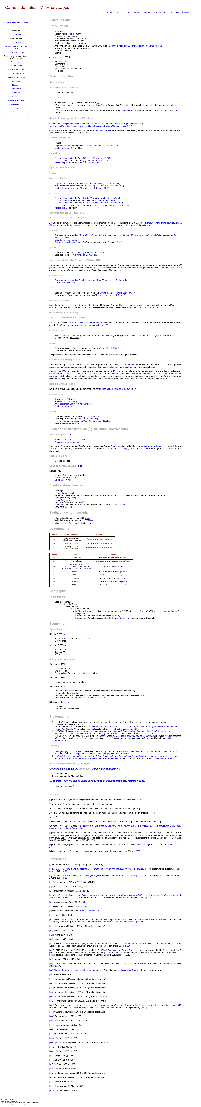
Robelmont (142, 46)
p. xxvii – (89, 911)
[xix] (104, 449)
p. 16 (65, 871)
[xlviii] (68, 702)
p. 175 (136, 851)
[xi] (79, 401)
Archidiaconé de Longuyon (67, 442)
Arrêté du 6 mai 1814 (93, 252)
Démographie (59, 528)
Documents (127, 12)
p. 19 (65, 878)
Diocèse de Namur (63, 477)
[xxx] (69, 507)
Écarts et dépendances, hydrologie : (70, 763)
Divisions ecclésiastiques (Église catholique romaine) (88, 429)
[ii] (98, 102)
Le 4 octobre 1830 (57, 371)
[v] (62, 113)
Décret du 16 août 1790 (88, 163)
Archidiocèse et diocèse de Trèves (70, 440)
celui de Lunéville (103, 130)
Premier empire (58, 455)
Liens (178, 12)
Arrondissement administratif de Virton (72, 404)
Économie (56, 623)
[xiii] (72, 406)
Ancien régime (57, 82)
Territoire (117, 12)
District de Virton (62, 338)
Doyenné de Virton (63, 480)
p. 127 (149, 1007)
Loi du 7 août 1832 (93, 416)
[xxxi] (89, 518)
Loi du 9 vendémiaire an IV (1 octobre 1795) (98, 146)
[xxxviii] (120, 566)
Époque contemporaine (62, 167)
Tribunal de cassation (64, 158)
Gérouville (113, 46)
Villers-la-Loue (60, 20)
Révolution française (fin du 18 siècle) (71, 118)
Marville (146, 449)
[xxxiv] (109, 543)
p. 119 (127, 946)
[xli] (125, 578)
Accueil (109, 12)
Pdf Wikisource (145, 826)
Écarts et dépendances (66, 485)
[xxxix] (125, 572)
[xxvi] (73, 498)
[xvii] (51, 943)
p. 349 (150, 734)
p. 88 (83, 902)
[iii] (61, 107)
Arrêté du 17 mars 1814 (88, 255)
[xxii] (74, 477)
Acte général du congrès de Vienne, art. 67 (156, 335)
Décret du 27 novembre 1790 (96, 158)
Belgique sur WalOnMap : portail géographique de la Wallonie (101, 754)
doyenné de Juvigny (119, 449)
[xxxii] (91, 520)
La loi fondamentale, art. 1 (94, 325)
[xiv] (96, 419)
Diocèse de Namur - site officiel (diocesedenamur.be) (78, 970)
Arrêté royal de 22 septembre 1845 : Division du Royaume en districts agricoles (107, 922)
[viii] (120, 242)
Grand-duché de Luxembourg (68, 335)
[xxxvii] (127, 561)
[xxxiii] (109, 539)
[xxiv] (71, 493)
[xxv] (163, 495)
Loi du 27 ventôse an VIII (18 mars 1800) (101, 198)
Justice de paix (61, 163)
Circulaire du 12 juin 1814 (114, 280)
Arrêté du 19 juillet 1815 (108, 348)
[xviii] (51, 950)
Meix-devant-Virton (127, 46)
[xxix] (123, 505)
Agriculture (55, 629)
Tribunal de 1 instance (66, 205)
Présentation (58, 26)
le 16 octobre (117, 371)
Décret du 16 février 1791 (97, 160)
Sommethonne (155, 46)
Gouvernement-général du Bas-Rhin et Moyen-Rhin (78, 280)
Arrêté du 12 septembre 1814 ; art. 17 (109, 295)
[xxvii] (71, 500)
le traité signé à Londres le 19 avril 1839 (117, 389)
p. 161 (77, 738)
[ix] (123, 270)
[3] (50, 844)
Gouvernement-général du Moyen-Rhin (72, 235)
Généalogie (148, 12)
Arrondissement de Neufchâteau (69, 186)
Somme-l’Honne (71, 568)
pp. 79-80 (149, 898)
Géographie (58, 591)
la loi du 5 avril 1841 (110, 505)
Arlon (152, 371)
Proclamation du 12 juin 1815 (140, 307)
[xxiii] (67, 491)
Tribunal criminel (62, 160)
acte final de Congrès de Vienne (87, 322)
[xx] (72, 461)
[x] (157, 307)
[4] (83, 338)
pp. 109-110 (85, 906)
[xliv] (65, 634)
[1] (71, 34)
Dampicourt (124, 618)
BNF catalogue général (163, 758)
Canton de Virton (62, 148)
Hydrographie (57, 596)
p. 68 (67, 922)
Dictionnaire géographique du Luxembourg (134, 736)
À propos (185, 12)
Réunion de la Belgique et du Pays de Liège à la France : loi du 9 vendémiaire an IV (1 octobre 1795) (96, 124)
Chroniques (137, 12)
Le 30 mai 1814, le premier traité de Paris (69, 265)
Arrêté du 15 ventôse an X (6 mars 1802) (89, 188)
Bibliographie (59, 716)
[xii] (91, 404)
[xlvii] (68, 686)
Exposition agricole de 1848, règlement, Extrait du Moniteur (128, 919)
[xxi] (51, 970)
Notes (53, 794)
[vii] (152, 225)
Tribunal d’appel (62, 200)
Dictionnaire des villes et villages (16, 22)
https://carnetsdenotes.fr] (18, 1104)
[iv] (175, 110)
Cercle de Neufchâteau (65, 242)
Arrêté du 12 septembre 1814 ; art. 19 (117, 293)
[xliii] (125, 585)
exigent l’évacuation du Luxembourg (133, 374)
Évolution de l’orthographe (69, 512)
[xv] (108, 421)
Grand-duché (128, 365)
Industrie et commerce (62, 659)
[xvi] (79, 423)
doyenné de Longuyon (154, 446)
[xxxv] (110, 548)
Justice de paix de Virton (66, 423)
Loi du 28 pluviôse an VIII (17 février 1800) (104, 186)
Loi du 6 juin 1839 (98, 421)
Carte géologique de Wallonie (68, 751)
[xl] (125, 575)
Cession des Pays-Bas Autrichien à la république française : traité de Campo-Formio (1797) (90, 126)
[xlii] (125, 582)
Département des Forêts (66, 146)
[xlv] (66, 645)
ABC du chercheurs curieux (164, 12)
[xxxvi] (125, 558)
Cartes (54, 746)
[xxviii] (81, 502)
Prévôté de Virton (130, 110)
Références (57, 859)
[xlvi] (68, 678)
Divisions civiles (61, 76)
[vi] (85, 133)
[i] (69, 57)
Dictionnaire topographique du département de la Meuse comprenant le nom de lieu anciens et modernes (117, 943)
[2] (84, 46)
